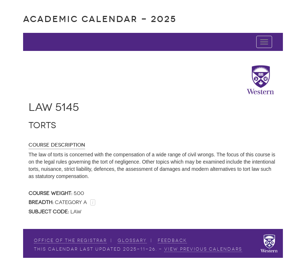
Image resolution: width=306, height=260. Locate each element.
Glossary (132, 240)
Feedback (172, 240)
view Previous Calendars (203, 249)
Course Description (57, 145)
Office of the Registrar (70, 240)
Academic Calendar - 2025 (99, 19)
